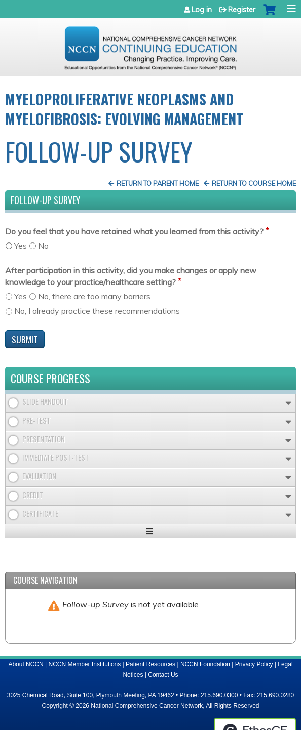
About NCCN (25, 664)
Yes (20, 245)
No (43, 245)
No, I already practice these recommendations (97, 311)
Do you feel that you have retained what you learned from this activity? (134, 231)
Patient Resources (150, 664)
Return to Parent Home (158, 183)
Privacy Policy (254, 664)
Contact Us (163, 674)
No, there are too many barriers (94, 296)
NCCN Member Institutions (85, 664)
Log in (202, 9)
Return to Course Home (254, 183)
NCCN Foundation (205, 664)
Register (241, 9)
